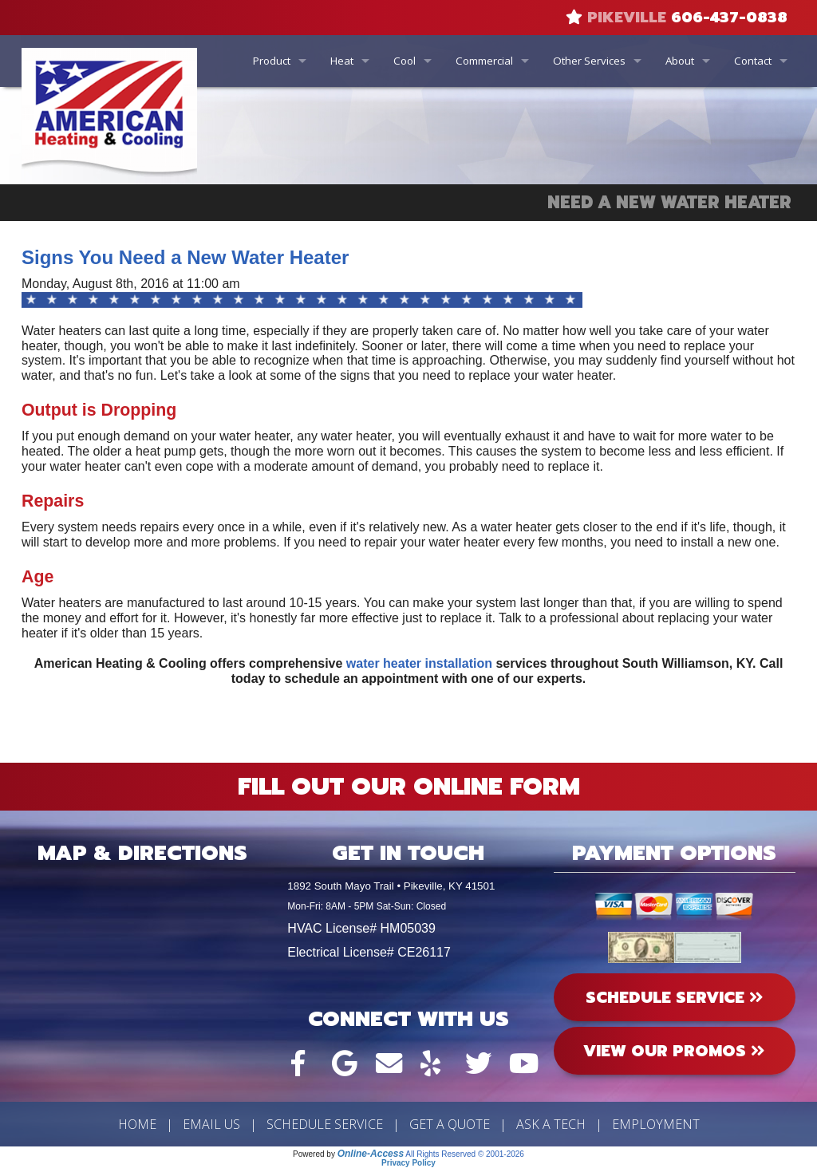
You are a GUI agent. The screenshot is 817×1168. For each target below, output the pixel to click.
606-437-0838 (729, 17)
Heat (341, 60)
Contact (753, 60)
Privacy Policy (408, 1162)
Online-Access (370, 1153)
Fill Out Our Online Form (409, 786)
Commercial (484, 60)
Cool (404, 60)
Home (137, 1124)
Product (271, 60)
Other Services (589, 60)
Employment (656, 1124)
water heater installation (419, 663)
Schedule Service (324, 1124)
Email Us (211, 1124)
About (679, 60)
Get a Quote (449, 1124)
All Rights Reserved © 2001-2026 (464, 1154)
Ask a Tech (551, 1124)
